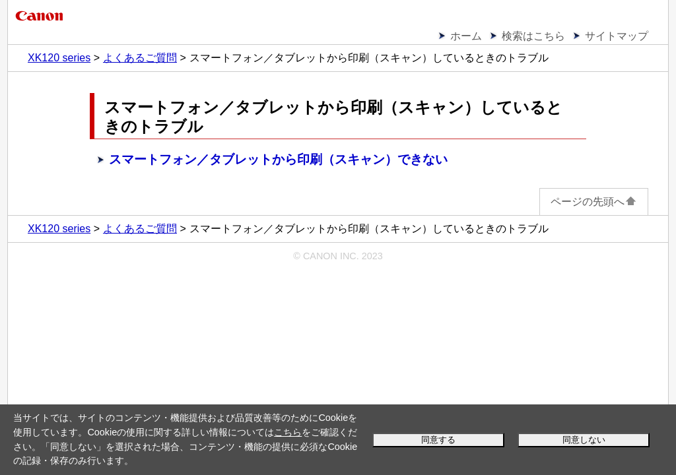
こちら (288, 432)
